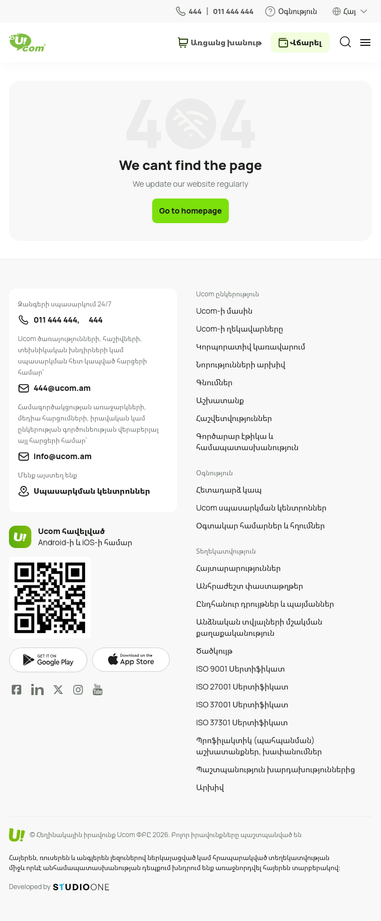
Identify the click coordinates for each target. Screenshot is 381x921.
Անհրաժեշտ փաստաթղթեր (249, 585)
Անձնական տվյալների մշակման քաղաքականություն (259, 627)
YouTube (98, 689)
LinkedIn (37, 689)
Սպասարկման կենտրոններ (92, 490)
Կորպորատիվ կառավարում (250, 346)
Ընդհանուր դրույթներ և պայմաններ (265, 603)
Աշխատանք (220, 400)
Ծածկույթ (214, 650)
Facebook (17, 689)
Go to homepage (190, 210)
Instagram (78, 689)
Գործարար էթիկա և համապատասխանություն (247, 441)
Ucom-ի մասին (224, 310)
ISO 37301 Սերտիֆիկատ (242, 722)
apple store (131, 660)
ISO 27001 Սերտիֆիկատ (242, 686)
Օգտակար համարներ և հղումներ (260, 525)
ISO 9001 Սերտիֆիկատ (240, 668)
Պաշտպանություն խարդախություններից (275, 769)
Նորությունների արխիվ (240, 364)
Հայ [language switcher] (350, 11)
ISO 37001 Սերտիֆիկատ (242, 704)
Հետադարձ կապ (229, 489)
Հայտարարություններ (238, 568)
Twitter (58, 689)
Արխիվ (210, 787)
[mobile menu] (365, 42)
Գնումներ (214, 382)
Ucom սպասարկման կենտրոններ (261, 507)
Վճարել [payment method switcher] (306, 42)
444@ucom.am (62, 387)
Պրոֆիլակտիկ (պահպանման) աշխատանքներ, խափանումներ (259, 746)
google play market (48, 660)
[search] (345, 42)
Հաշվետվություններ (234, 418)
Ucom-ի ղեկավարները (240, 328)
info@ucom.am (63, 456)
